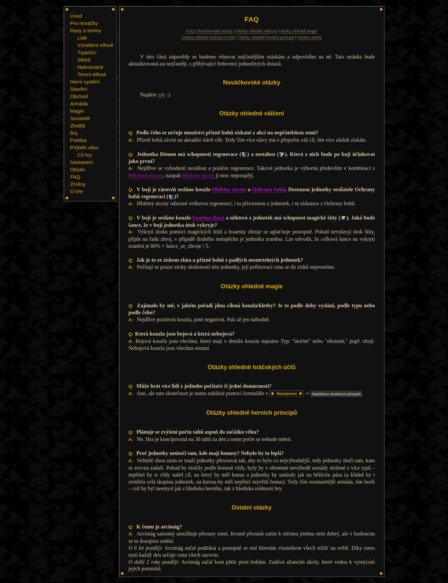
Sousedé (80, 118)
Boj (74, 133)
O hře (76, 191)
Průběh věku (84, 147)
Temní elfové (92, 74)
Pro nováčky (84, 23)
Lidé (82, 38)
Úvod (76, 16)
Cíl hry (85, 155)
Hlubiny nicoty (198, 175)
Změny (78, 184)
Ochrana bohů (268, 189)
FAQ (75, 177)
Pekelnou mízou (146, 175)
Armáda (79, 103)
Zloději (77, 125)
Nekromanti (91, 67)
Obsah (77, 169)
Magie (77, 111)
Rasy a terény (86, 30)
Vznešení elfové (96, 45)
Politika (78, 140)
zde (161, 94)
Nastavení (81, 162)
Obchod (79, 96)
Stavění (79, 89)
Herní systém (85, 81)
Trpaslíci (87, 52)
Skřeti (84, 60)
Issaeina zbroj (208, 217)
